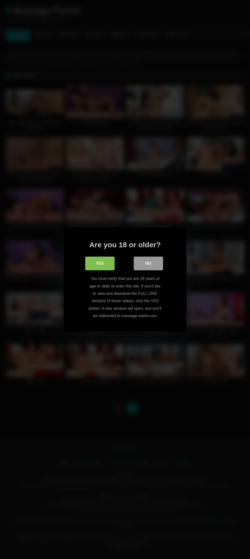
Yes (100, 263)
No (148, 263)
